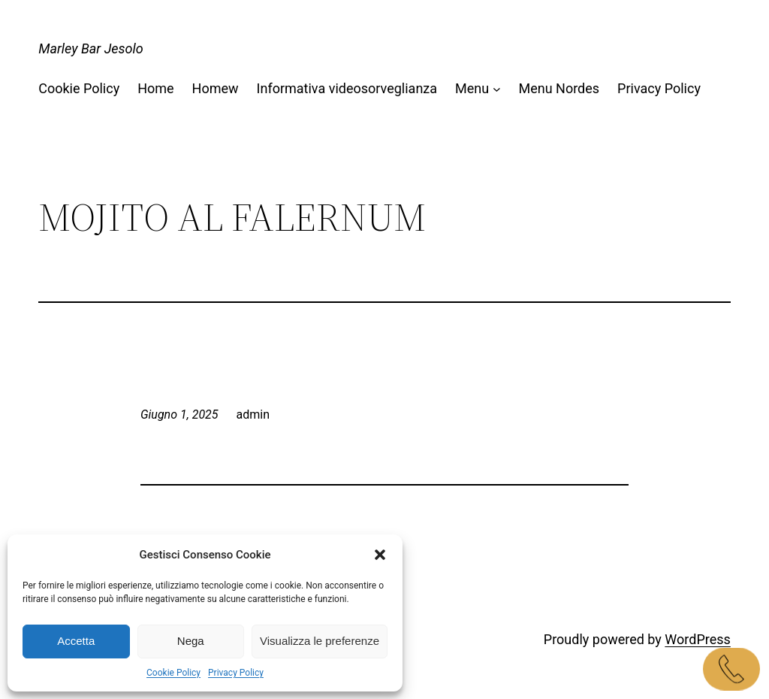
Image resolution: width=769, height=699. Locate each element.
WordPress (697, 639)
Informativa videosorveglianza (347, 88)
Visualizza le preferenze (319, 640)
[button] (380, 554)
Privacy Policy (236, 672)
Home (155, 88)
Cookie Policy (173, 672)
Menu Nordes (558, 88)
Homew (215, 88)
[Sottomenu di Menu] (497, 89)
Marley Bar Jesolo (90, 48)
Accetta (76, 640)
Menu (472, 88)
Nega (190, 640)
